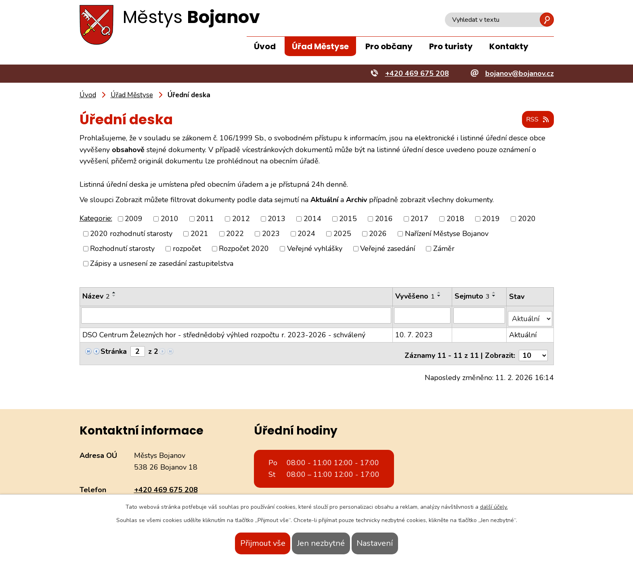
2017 (419, 219)
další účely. (494, 507)
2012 (241, 219)
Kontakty (508, 46)
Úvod (265, 46)
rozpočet (187, 249)
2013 (276, 219)
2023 (271, 234)
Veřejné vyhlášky (314, 249)
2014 (312, 219)
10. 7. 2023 (414, 331)
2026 (378, 234)
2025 (342, 234)
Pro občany (389, 46)
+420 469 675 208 (166, 483)
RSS (535, 120)
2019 (491, 219)
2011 (205, 219)
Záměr (444, 249)
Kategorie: (96, 219)
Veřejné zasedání (387, 249)
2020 (527, 219)
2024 (306, 234)
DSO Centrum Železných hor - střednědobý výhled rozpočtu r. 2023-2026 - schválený (223, 331)
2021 (199, 234)
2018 (455, 219)
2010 (169, 219)
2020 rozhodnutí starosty (131, 234)
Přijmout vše (247, 543)
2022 (235, 234)
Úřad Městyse (320, 46)
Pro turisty (451, 46)
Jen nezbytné (321, 543)
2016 (384, 219)
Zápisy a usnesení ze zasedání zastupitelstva (161, 264)
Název (96, 296)
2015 (348, 219)
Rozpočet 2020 (244, 249)
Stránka (114, 348)
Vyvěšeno (415, 296)
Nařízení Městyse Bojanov (446, 234)
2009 (134, 219)
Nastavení (390, 543)
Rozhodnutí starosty (122, 249)
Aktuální (523, 331)
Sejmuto (472, 296)
